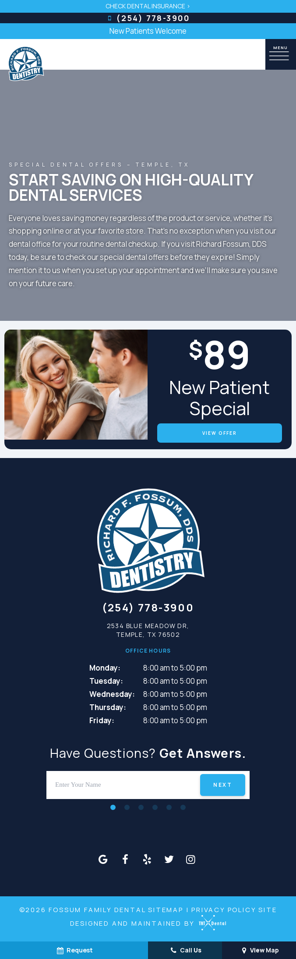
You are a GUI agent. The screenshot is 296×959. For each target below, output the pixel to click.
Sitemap (165, 909)
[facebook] (125, 859)
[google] (103, 859)
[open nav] (280, 54)
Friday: (101, 720)
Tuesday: (106, 681)
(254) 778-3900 (148, 18)
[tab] (113, 807)
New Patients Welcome (148, 31)
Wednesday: (112, 694)
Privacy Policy (223, 909)
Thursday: (107, 707)
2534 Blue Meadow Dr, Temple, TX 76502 (148, 630)
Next (222, 785)
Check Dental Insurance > (148, 6)
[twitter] (169, 859)
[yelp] (147, 859)
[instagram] (191, 859)
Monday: (104, 668)
